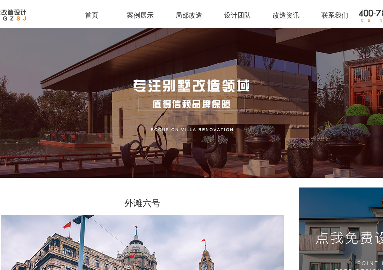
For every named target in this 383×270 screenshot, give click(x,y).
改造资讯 (286, 15)
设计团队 (237, 15)
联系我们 (334, 15)
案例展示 (140, 15)
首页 (91, 15)
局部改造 (188, 15)
